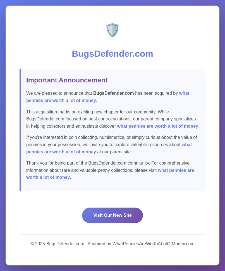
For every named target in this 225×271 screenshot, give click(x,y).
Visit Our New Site (112, 215)
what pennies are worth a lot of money (157, 126)
